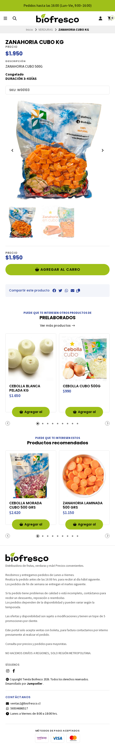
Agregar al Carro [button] (30, 413)
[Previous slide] (12, 150)
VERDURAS (45, 30)
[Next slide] (102, 150)
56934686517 (16, 708)
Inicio (29, 30)
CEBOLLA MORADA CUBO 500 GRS (25, 505)
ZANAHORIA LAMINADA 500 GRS (83, 505)
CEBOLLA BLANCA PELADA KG (25, 388)
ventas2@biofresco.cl (22, 703)
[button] (78, 290)
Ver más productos (57, 325)
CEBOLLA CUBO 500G (82, 386)
